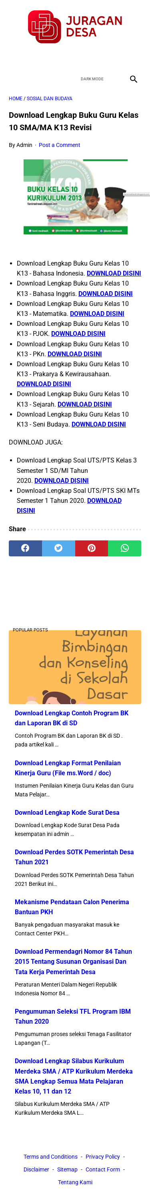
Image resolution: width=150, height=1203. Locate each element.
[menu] (13, 79)
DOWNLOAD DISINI (114, 273)
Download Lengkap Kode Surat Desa (67, 812)
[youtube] (84, 58)
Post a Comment (59, 145)
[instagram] (103, 58)
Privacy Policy (103, 1156)
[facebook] (47, 58)
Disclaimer (36, 1169)
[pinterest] (91, 548)
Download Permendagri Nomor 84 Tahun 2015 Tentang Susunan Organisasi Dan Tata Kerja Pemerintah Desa (73, 961)
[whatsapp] (124, 548)
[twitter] (65, 58)
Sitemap (67, 1169)
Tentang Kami (75, 1182)
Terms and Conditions (51, 1156)
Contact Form (103, 1169)
